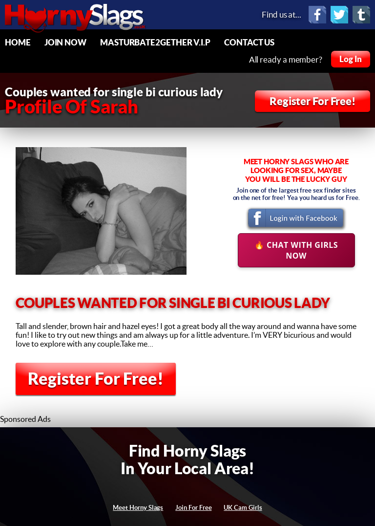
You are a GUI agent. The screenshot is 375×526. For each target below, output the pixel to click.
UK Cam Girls (243, 507)
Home (18, 42)
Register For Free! (312, 101)
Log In (350, 59)
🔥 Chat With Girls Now (296, 250)
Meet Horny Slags (138, 507)
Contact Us (249, 42)
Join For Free (193, 507)
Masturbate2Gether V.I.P (155, 42)
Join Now (65, 42)
